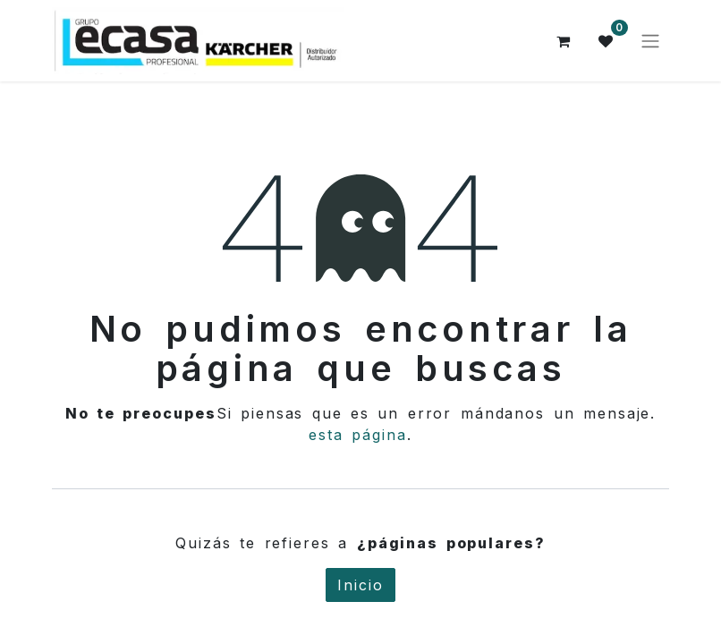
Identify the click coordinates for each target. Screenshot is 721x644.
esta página (358, 435)
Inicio (360, 585)
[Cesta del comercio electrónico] (563, 41)
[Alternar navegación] (650, 41)
